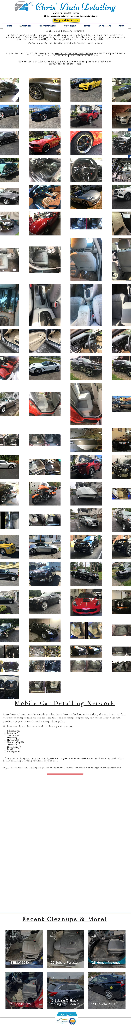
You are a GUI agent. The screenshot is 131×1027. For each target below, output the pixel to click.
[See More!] (67, 1015)
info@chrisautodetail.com (85, 16)
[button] (87, 25)
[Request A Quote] (66, 20)
